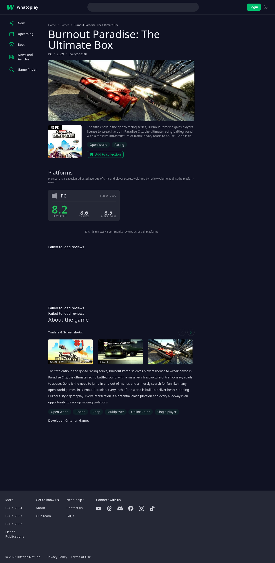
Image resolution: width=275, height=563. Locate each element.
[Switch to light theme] (265, 7)
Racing (119, 144)
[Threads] (109, 508)
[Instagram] (141, 508)
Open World (98, 144)
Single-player (166, 412)
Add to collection (105, 154)
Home (52, 25)
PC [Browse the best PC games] (50, 54)
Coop (96, 412)
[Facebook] (130, 508)
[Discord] (120, 508)
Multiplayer (115, 412)
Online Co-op (140, 412)
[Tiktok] (152, 508)
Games (64, 25)
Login (254, 7)
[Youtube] (98, 508)
